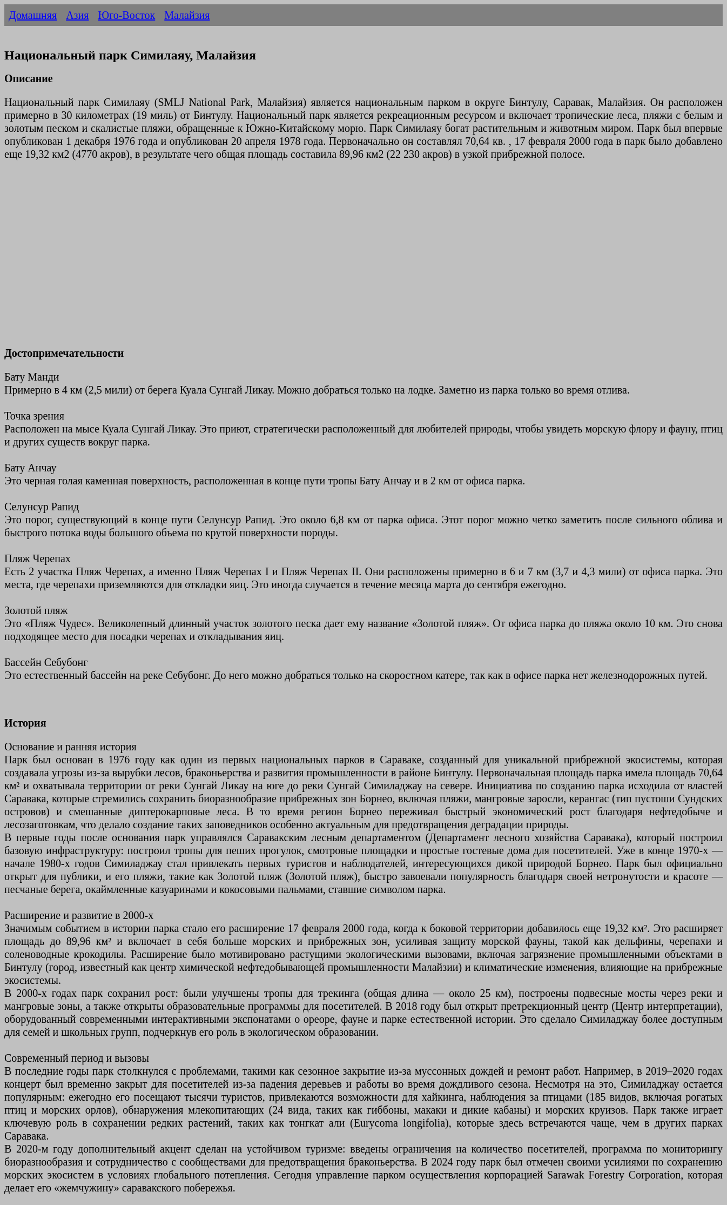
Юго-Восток (126, 15)
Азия (77, 15)
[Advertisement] (328, 260)
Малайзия (187, 15)
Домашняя (33, 15)
